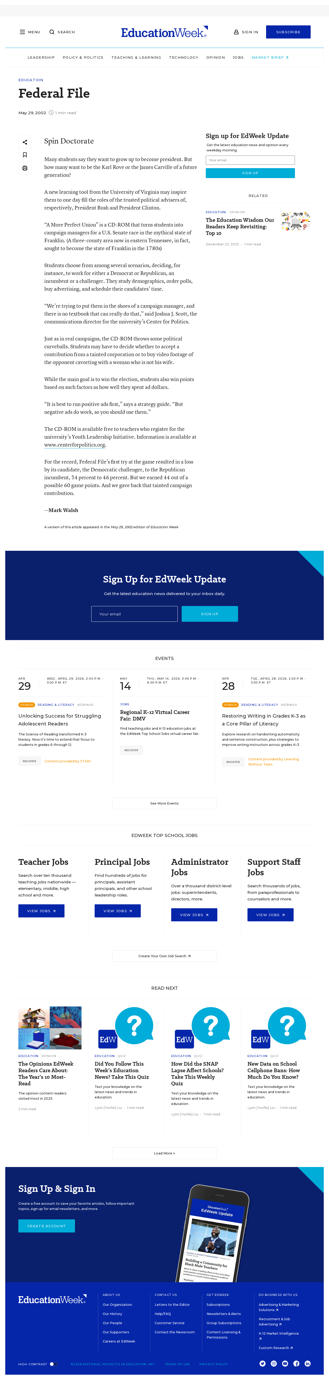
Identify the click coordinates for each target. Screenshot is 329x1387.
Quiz (121, 1056)
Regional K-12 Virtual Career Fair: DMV (155, 715)
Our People (112, 1323)
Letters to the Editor (172, 1305)
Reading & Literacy (56, 705)
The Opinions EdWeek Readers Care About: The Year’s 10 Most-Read (45, 1074)
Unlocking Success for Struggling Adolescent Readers (59, 720)
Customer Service (170, 1323)
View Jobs (41, 911)
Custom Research (276, 1348)
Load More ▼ (164, 1153)
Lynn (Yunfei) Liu (108, 1108)
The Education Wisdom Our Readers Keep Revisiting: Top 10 (240, 226)
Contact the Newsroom (175, 1332)
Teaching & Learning (143, 57)
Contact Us (166, 1295)
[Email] (134, 614)
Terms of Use (177, 1364)
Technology (190, 57)
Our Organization (117, 1305)
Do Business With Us (278, 1295)
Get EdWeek (218, 1295)
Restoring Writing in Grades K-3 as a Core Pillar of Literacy (263, 720)
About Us (111, 1295)
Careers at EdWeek (119, 1341)
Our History (112, 1314)
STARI (85, 761)
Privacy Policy (213, 1364)
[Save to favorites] (25, 155)
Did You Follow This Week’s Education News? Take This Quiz (122, 1070)
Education (31, 80)
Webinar (85, 705)
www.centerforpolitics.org (74, 444)
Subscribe (288, 32)
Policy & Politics (89, 57)
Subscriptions (218, 1305)
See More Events (164, 803)
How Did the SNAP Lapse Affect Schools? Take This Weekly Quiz (197, 1074)
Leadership (47, 57)
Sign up (209, 614)
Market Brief (276, 57)
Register (29, 761)
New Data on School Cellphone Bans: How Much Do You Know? (273, 1070)
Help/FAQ (163, 1314)
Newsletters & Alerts (224, 1314)
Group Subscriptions (224, 1323)
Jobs (244, 57)
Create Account (46, 1226)
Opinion (222, 57)
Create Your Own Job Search (164, 956)
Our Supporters (116, 1332)
